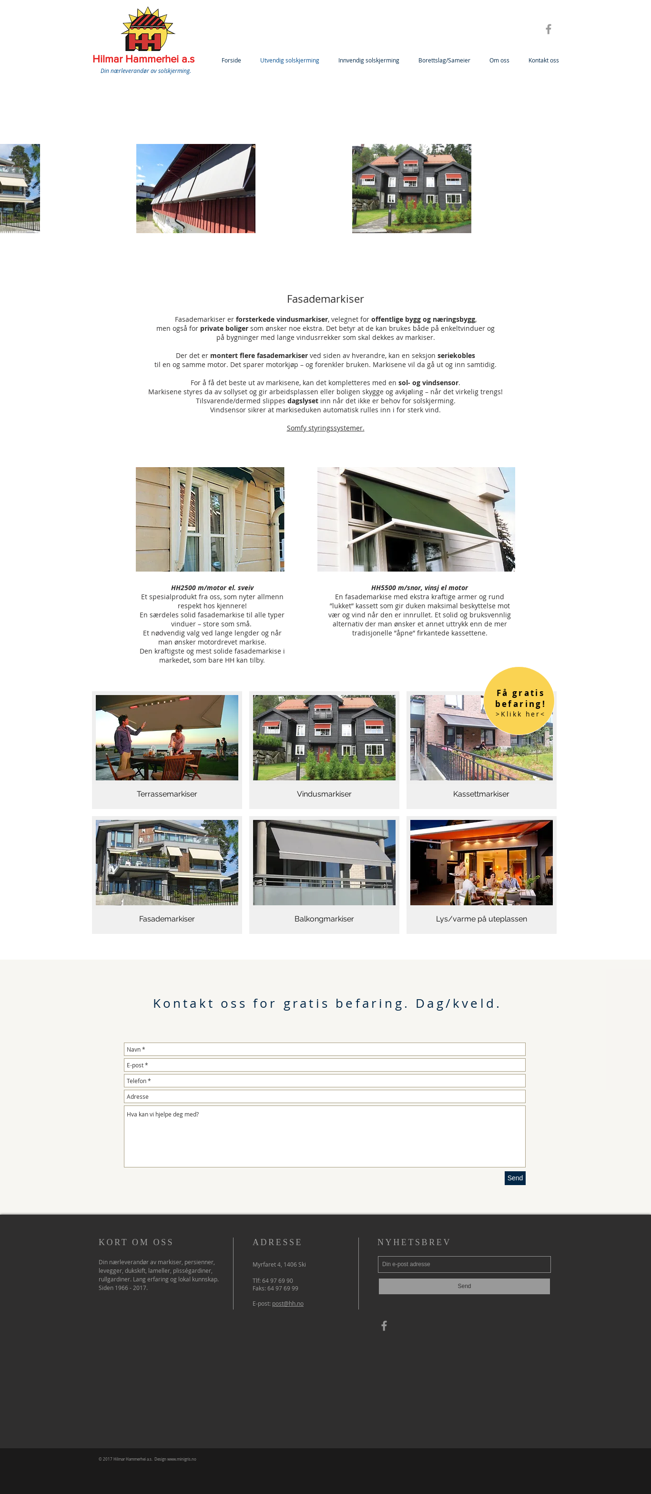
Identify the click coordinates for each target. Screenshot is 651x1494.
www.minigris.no (181, 1459)
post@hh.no (288, 1303)
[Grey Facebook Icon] (548, 29)
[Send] (515, 1178)
